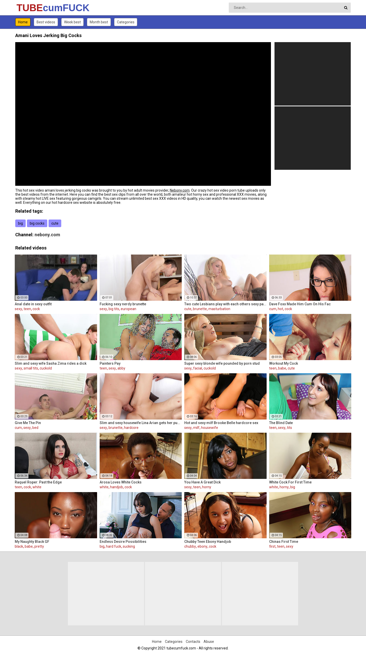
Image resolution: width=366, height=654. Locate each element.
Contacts (193, 642)
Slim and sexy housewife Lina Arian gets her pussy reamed (141, 423)
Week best (72, 22)
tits (289, 428)
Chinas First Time (283, 542)
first (272, 546)
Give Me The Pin (28, 423)
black (19, 546)
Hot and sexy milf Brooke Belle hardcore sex (221, 423)
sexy (18, 309)
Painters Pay (110, 363)
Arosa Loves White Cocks (121, 482)
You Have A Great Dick (202, 482)
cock (36, 309)
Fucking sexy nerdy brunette (123, 304)
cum (272, 309)
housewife (209, 428)
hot (280, 309)
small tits (31, 368)
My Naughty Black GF (32, 542)
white (37, 487)
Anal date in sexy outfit (33, 304)
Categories (125, 22)
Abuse (209, 642)
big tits (114, 309)
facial (197, 368)
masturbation (219, 309)
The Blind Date (281, 423)
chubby (190, 546)
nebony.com (47, 234)
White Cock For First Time (290, 482)
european (128, 309)
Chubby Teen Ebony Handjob (207, 542)
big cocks (37, 223)
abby (121, 368)
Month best (99, 22)
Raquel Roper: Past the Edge (38, 482)
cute (54, 223)
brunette (200, 309)
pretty (39, 546)
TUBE (30, 8)
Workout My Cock (283, 363)
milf (196, 428)
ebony (202, 546)
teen (27, 309)
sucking (129, 546)
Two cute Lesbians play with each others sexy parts (225, 304)
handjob (116, 487)
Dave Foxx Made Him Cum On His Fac (300, 304)
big (20, 223)
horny (206, 487)
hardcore (131, 428)
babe (282, 368)
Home (23, 22)
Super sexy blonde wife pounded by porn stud (222, 363)
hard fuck (113, 546)
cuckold (46, 368)
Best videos (46, 22)
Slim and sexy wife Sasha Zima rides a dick (50, 363)
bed (35, 428)
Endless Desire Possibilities (123, 542)
